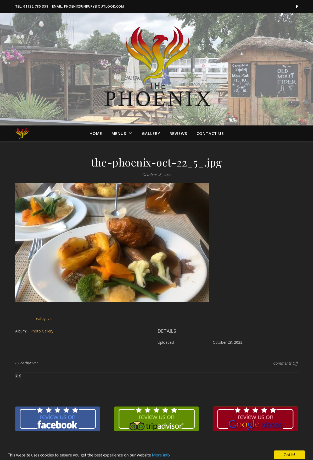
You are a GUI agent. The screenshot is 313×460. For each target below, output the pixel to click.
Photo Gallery (41, 331)
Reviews (178, 133)
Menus (118, 133)
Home (96, 133)
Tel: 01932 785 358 (31, 6)
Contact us (210, 133)
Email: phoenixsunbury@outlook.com (88, 6)
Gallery (151, 133)
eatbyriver (44, 318)
